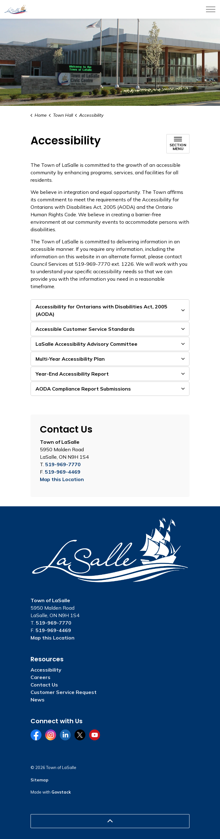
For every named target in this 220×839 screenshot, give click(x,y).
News (38, 699)
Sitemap (39, 779)
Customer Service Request (64, 692)
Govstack (61, 792)
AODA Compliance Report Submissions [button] (83, 389)
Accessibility (46, 670)
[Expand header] (210, 9)
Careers (40, 677)
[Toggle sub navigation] (177, 143)
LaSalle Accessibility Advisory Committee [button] (86, 344)
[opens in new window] (141, 199)
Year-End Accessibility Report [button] (72, 374)
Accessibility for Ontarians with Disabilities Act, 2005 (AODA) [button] (101, 310)
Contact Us (44, 685)
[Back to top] (110, 821)
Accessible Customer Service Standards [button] (85, 329)
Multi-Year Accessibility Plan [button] (70, 359)
